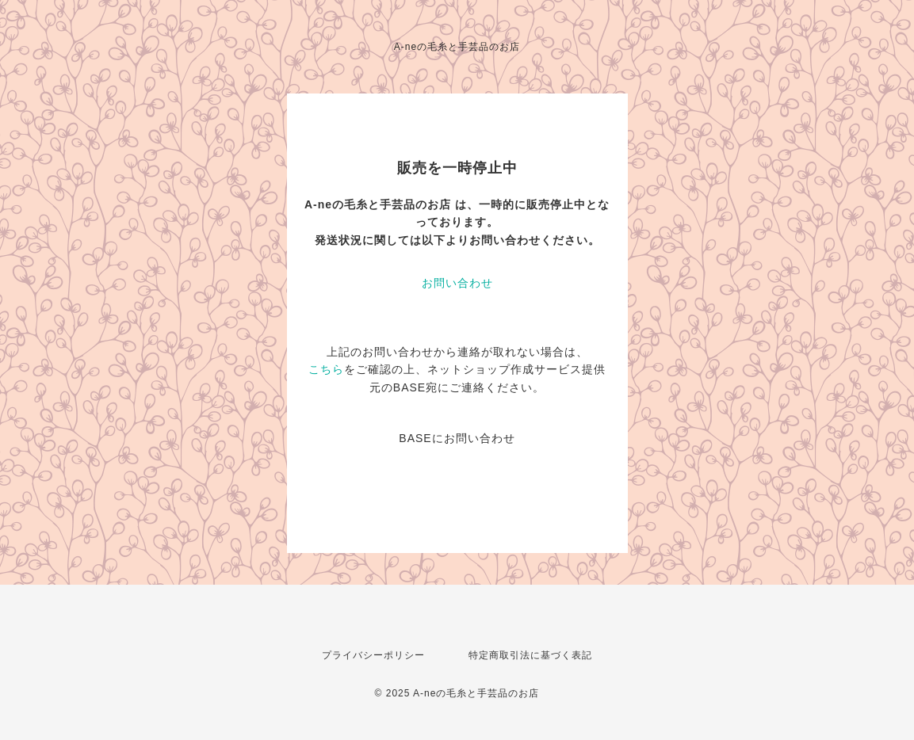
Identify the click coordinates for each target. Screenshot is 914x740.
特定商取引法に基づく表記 (530, 655)
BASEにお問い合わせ (456, 438)
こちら (326, 369)
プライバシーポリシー (373, 655)
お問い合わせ (457, 283)
